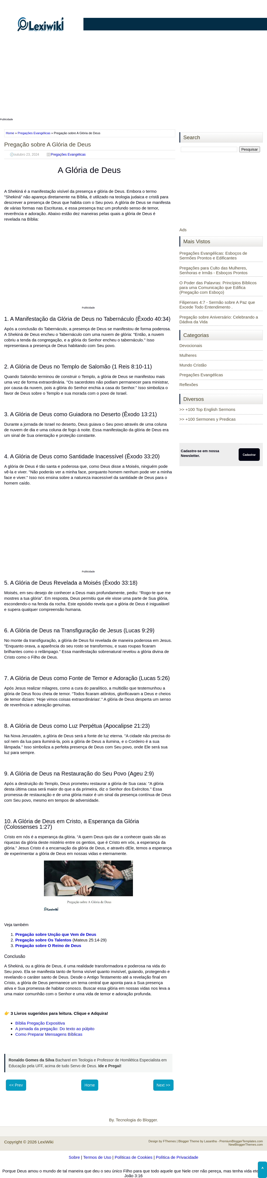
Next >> (163, 1085)
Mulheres (188, 355)
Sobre (74, 1157)
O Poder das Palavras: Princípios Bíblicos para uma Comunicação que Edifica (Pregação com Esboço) (218, 287)
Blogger (150, 1119)
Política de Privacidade (177, 1157)
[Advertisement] (133, 77)
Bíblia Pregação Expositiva (40, 1023)
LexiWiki (45, 1142)
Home (10, 133)
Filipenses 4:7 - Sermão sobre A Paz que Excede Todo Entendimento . (217, 304)
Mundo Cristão (193, 365)
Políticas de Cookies (133, 1157)
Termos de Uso (97, 1157)
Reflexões (188, 384)
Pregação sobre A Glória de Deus (47, 144)
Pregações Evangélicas (34, 133)
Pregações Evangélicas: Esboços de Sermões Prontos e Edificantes (213, 255)
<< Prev (16, 1085)
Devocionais (190, 345)
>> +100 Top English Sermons (207, 409)
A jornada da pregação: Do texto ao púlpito (54, 1028)
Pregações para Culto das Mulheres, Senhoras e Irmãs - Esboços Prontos (213, 270)
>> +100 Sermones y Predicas (207, 419)
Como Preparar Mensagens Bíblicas (48, 1034)
